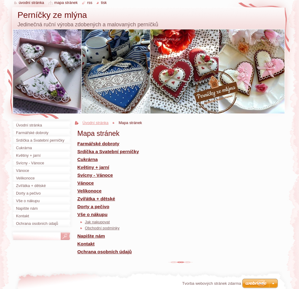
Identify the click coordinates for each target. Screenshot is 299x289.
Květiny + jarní (93, 167)
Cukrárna (87, 159)
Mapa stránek (66, 2)
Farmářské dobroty (98, 143)
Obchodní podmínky (102, 228)
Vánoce (85, 183)
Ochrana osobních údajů (104, 251)
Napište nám (91, 235)
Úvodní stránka (95, 122)
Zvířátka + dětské (96, 198)
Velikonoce (89, 190)
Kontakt (86, 243)
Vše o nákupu (92, 214)
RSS (89, 2)
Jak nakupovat (97, 222)
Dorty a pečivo (93, 206)
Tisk (104, 2)
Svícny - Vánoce (95, 175)
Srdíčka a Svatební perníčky (108, 151)
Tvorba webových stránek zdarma (211, 283)
